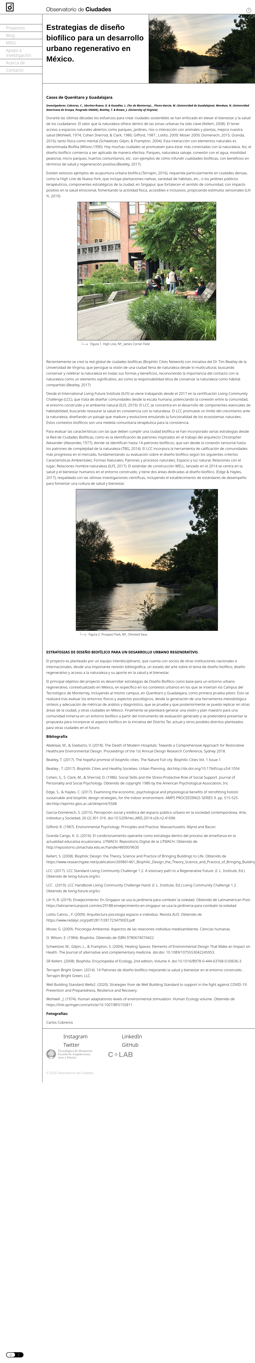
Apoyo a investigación (18, 52)
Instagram (75, 1036)
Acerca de (15, 63)
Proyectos (15, 28)
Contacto (14, 70)
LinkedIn (132, 1036)
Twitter (71, 1044)
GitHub (130, 1044)
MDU (11, 43)
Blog (10, 35)
